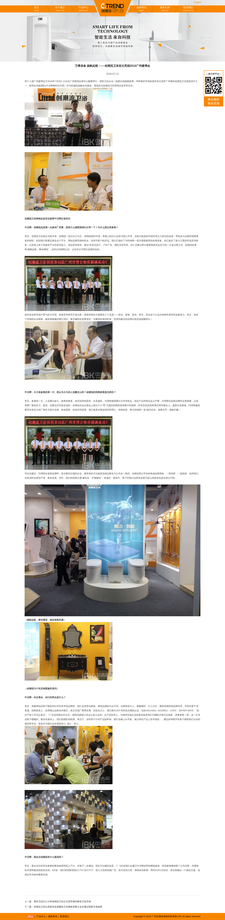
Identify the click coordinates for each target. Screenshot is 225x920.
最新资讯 (141, 9)
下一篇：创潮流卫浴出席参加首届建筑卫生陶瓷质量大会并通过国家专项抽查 (63, 906)
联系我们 (188, 9)
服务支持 (164, 9)
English (197, 2)
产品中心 (83, 9)
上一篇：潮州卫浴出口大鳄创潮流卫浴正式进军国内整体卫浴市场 (58, 901)
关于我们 (59, 9)
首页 (36, 9)
